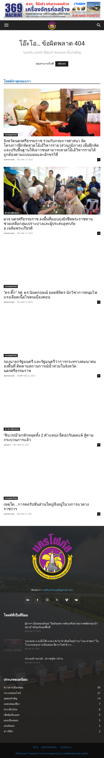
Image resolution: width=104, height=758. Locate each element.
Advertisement (49, 747)
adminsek (9, 159)
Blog (35, 747)
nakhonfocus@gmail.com (58, 590)
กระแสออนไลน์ (11, 134)
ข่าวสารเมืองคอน (12, 213)
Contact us (65, 747)
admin (7, 444)
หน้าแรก (62, 64)
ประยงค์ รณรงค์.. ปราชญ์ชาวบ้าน (44, 658)
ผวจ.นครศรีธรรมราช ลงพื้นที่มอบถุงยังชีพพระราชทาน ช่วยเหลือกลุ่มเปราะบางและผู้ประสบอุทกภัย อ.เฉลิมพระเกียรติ (48, 223)
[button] (6, 25)
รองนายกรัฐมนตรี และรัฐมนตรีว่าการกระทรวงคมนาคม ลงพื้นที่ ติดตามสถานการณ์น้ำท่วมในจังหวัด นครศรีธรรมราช (50, 366)
